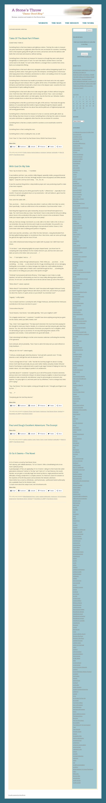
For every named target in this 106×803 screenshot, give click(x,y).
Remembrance (77, 605)
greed (74, 363)
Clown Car (76, 236)
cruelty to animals (78, 270)
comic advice (76, 245)
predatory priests (78, 587)
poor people (76, 583)
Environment (76, 299)
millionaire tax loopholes (80, 498)
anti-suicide (76, 168)
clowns (75, 239)
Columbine (76, 241)
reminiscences (77, 607)
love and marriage (78, 458)
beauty (75, 188)
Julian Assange (77, 430)
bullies (75, 221)
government (76, 359)
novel (45, 439)
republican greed (78, 614)
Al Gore (75, 152)
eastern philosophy (45, 496)
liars (74, 447)
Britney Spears (77, 216)
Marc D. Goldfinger (78, 467)
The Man (56, 23)
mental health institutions (80, 496)
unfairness (76, 743)
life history (76, 450)
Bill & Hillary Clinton (78, 199)
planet (75, 558)
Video (74, 760)
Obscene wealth (77, 532)
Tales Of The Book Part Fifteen (24, 38)
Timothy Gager (77, 731)
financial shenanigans (79, 327)
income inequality (78, 407)
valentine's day (77, 749)
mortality (75, 509)
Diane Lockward (77, 283)
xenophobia (76, 778)
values (75, 751)
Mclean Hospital (77, 485)
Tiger (74, 727)
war (74, 763)
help (74, 374)
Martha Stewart (77, 476)
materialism (76, 483)
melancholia (76, 489)
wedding (75, 767)
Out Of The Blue (77, 538)
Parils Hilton (76, 547)
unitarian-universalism (79, 745)
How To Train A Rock (78, 392)
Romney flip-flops (78, 636)
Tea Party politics (78, 703)
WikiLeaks (76, 774)
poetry (75, 561)
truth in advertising (78, 738)
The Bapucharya (77, 716)
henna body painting (79, 376)
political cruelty (77, 572)
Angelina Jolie (77, 161)
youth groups (77, 780)
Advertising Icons (78, 148)
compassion (76, 250)
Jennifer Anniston (78, 423)
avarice (75, 181)
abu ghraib (76, 141)
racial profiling (77, 600)
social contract (77, 663)
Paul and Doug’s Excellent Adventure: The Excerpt (33, 425)
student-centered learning (80, 689)
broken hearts (77, 219)
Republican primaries (79, 616)
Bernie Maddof (77, 190)
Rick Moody (76, 629)
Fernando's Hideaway (79, 323)
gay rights (76, 343)
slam (74, 660)
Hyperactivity (76, 398)
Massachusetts (77, 478)
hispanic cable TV (78, 385)
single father (76, 658)
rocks (74, 632)
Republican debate (78, 612)
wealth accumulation (79, 765)
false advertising (78, 314)
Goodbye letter (77, 356)
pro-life (75, 596)
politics (75, 578)
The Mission (72, 23)
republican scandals (79, 620)
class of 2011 (76, 234)
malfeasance (77, 465)
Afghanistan (76, 150)
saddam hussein (78, 640)
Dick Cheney (76, 285)
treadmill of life (77, 736)
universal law (77, 747)
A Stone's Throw (27, 411)
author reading (27, 439)
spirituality (55, 152)
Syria (74, 696)
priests (75, 589)
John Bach (76, 427)
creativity (75, 265)
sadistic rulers (77, 643)
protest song (76, 598)
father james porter (78, 319)
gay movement (77, 341)
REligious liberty (77, 603)
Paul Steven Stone (19, 154)
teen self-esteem (78, 705)
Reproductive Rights (78, 609)
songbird (75, 674)
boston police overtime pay (80, 208)
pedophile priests (78, 554)
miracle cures (77, 501)
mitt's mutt (76, 505)
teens (74, 711)
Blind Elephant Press (29, 496)
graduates (76, 361)
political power (77, 574)
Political (75, 567)
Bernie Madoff (77, 192)
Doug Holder (76, 294)
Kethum (75, 441)
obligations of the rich (79, 529)
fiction (38, 439)
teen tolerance (77, 707)
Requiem (75, 625)
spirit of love (76, 680)
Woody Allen (76, 776)
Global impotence (78, 350)
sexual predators (78, 654)
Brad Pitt (75, 210)
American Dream (77, 157)
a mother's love (77, 137)
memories (76, 492)
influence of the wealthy (80, 410)
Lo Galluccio (76, 452)
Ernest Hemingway (78, 303)
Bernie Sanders (77, 194)
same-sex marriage (78, 645)
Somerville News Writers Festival (82, 671)
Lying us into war (77, 461)
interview (75, 412)
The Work (88, 23)
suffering (75, 691)
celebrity (75, 230)
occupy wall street (78, 534)
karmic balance (35, 152)
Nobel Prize (76, 521)
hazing (75, 367)
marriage (75, 472)
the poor (75, 718)
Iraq (74, 416)
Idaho (74, 403)
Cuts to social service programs (82, 272)
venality (75, 754)
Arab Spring (76, 170)
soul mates (76, 676)
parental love (77, 545)
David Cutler (76, 274)
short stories (76, 656)
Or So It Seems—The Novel (22, 453)
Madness (75, 463)
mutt (74, 512)
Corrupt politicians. (78, 261)
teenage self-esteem (79, 709)
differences (76, 287)
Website (43, 23)
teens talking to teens (79, 714)
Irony (74, 421)
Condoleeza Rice (78, 252)
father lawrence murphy (80, 321)
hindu (25, 152)
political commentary (79, 569)
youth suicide (77, 782)
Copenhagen (76, 259)
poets (74, 563)
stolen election (77, 687)
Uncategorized (77, 740)
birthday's (76, 201)
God (34, 411)
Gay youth (76, 345)
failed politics (77, 312)
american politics (78, 159)
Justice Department (78, 434)
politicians (76, 576)
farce (74, 316)
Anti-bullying (76, 163)
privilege (75, 592)
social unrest (76, 665)
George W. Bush (77, 347)
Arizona (75, 172)
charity (75, 232)
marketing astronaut (79, 469)
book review (76, 205)
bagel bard (76, 183)
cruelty (75, 267)
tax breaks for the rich (79, 698)
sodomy (75, 669)
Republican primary (78, 618)
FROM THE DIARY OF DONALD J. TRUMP (83, 75)
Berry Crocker (77, 196)
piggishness (76, 556)
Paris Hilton (76, 549)
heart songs (76, 372)
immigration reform (78, 405)
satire (74, 647)
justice (75, 432)
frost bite (75, 336)
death (74, 276)
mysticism (43, 152)
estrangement (77, 305)
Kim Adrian (76, 443)
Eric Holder (76, 301)
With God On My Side (19, 166)
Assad (75, 176)
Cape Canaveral (77, 228)
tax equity (76, 700)
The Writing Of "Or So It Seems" (82, 725)
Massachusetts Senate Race (81, 481)
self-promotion (77, 652)
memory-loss (76, 494)
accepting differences (79, 143)
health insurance (78, 370)
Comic (34, 439)
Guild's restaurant (78, 365)
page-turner (12, 499)
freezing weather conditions (81, 334)
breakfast (76, 212)
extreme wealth (77, 310)
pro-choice (76, 594)
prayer (75, 585)
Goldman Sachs (77, 354)
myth (74, 516)
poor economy (77, 580)
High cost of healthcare (79, 378)
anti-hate (75, 165)
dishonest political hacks (80, 292)
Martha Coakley (77, 474)
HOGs (74, 387)
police (74, 565)
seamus (75, 649)
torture (75, 734)
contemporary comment (80, 256)
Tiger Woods (76, 729)
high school (76, 381)
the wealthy (76, 723)
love (74, 456)
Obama (75, 527)
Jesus (74, 425)
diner (74, 290)
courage (75, 263)
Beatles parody (77, 185)
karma (29, 152)
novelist (75, 525)
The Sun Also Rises (78, 720)
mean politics (77, 487)
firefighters (76, 330)
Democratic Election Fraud (80, 279)
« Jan (74, 110)
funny (42, 439)
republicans (76, 623)
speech (75, 678)
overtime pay (77, 541)
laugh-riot (75, 445)
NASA (74, 518)
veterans (75, 758)
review (75, 627)
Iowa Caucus (76, 414)
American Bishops (78, 154)
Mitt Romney (76, 503)
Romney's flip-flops (78, 638)
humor (38, 411)
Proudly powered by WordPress (16, 795)
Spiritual (49, 152)
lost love (75, 454)
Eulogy (75, 307)
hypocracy (76, 401)
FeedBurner (88, 56)
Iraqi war (75, 418)
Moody (75, 507)
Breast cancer (77, 214)
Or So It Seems (62, 496)
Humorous (43, 411)
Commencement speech (80, 248)
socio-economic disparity (80, 667)
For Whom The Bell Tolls (79, 332)
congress (75, 254)
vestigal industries (78, 756)
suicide (75, 694)
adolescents (76, 145)
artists (75, 174)
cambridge (76, 223)
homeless (76, 390)
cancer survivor (77, 225)
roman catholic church (79, 634)
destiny (75, 281)
